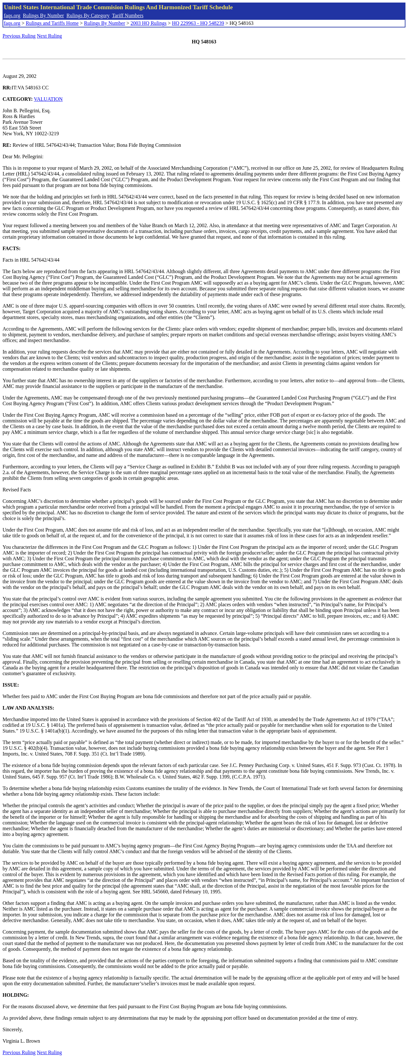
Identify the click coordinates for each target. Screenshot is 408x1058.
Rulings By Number (43, 15)
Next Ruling (49, 36)
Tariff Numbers (127, 15)
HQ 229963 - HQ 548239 (198, 23)
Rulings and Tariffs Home (52, 23)
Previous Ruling (19, 36)
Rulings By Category (88, 15)
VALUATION (48, 99)
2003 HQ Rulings (149, 23)
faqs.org (12, 15)
